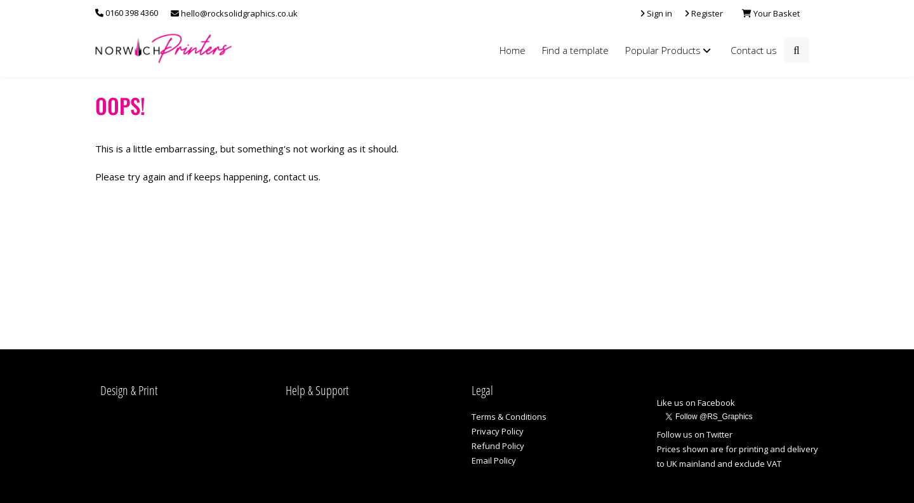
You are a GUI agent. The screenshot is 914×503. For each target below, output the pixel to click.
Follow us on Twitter (694, 434)
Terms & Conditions (509, 416)
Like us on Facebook (696, 402)
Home (513, 50)
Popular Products (669, 50)
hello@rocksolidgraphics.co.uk (234, 13)
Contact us (754, 50)
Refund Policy (498, 446)
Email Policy (494, 460)
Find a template (575, 50)
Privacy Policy (498, 431)
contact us (296, 176)
